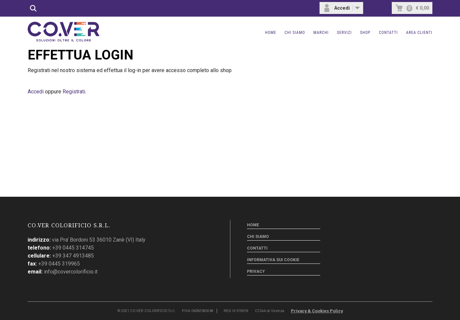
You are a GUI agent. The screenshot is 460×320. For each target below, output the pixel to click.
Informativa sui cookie (273, 260)
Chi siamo (295, 32)
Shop (365, 32)
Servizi (344, 32)
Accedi (36, 91)
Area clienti (419, 32)
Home (270, 32)
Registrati (74, 91)
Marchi (321, 32)
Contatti (388, 32)
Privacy (256, 271)
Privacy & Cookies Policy (317, 310)
